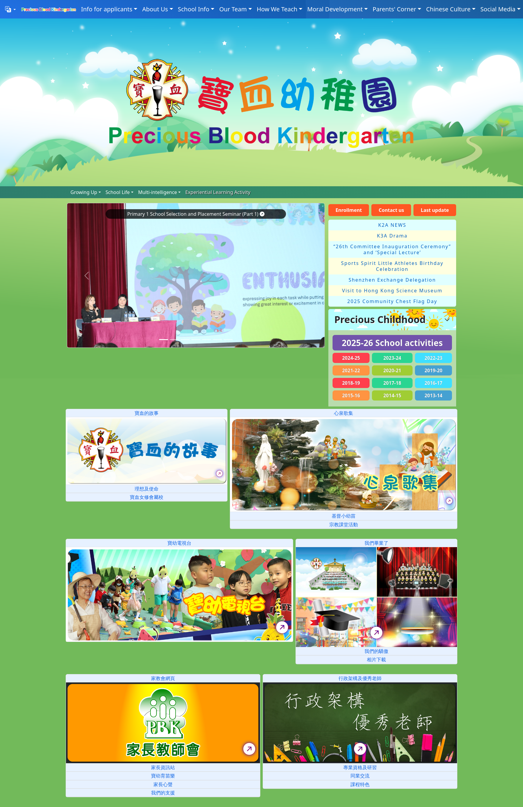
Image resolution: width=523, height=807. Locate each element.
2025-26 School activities (392, 342)
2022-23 (433, 358)
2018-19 (351, 383)
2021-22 (351, 370)
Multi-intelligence (157, 192)
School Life (118, 192)
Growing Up (83, 192)
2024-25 (351, 358)
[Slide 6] (228, 339)
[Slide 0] (163, 339)
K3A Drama (392, 235)
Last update (435, 210)
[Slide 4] (206, 339)
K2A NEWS (392, 225)
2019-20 (433, 370)
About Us (155, 9)
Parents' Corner (394, 9)
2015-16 (351, 395)
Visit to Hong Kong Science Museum (392, 290)
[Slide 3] (195, 339)
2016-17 (433, 383)
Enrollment (349, 210)
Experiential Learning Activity (217, 192)
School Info (194, 9)
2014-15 (392, 395)
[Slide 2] (185, 339)
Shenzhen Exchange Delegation (392, 280)
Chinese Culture (448, 9)
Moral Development (335, 9)
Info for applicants (106, 9)
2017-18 (392, 383)
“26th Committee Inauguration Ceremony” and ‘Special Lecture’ (392, 249)
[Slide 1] (174, 339)
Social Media (498, 9)
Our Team (233, 9)
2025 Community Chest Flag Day (392, 301)
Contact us (391, 210)
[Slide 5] (217, 339)
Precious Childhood (380, 319)
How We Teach (277, 9)
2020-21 (392, 370)
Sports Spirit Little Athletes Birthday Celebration (392, 266)
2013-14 (433, 395)
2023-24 (392, 358)
